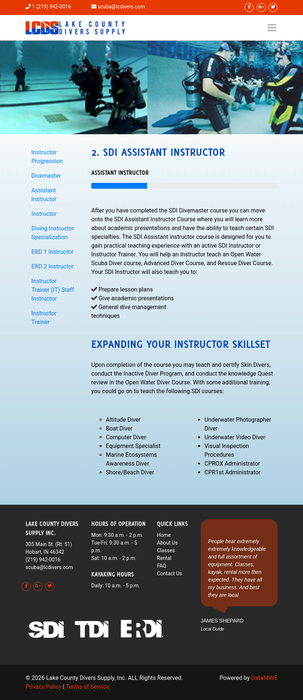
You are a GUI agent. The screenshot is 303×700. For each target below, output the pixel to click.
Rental (164, 558)
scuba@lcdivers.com (121, 7)
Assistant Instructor (44, 195)
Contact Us (169, 573)
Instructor (44, 213)
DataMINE (264, 677)
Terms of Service (88, 686)
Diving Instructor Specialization (52, 233)
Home (164, 535)
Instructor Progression (47, 157)
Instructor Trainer (44, 317)
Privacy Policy (44, 686)
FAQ (161, 566)
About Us (167, 543)
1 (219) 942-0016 (51, 7)
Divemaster (46, 175)
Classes (166, 550)
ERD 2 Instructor (52, 266)
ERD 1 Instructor (52, 251)
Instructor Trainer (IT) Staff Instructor (52, 290)
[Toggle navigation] (271, 28)
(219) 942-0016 (43, 559)
